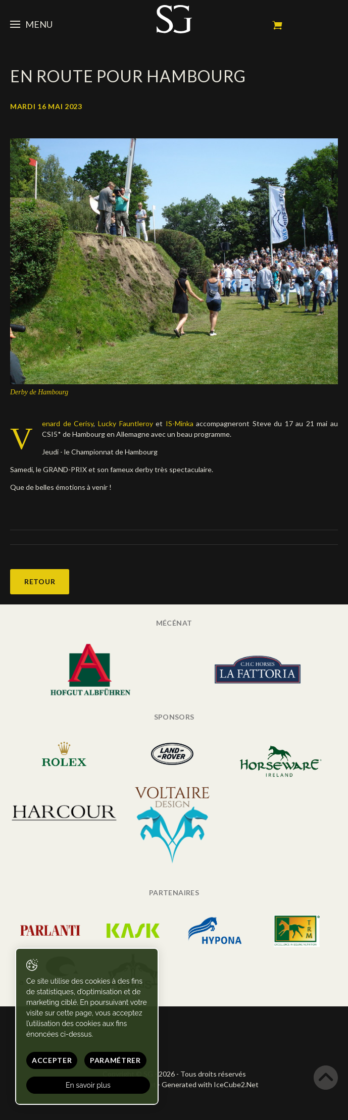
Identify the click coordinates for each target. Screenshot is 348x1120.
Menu (31, 24)
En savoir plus (88, 1085)
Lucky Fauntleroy (127, 423)
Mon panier (277, 25)
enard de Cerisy (67, 423)
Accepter (52, 1060)
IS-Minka (178, 423)
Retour (39, 581)
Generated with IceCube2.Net (210, 1084)
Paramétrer (115, 1060)
